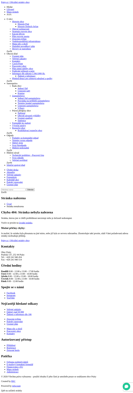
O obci (10, 19)
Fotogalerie (12, 177)
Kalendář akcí (13, 180)
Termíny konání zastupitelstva (31, 103)
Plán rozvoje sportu (20, 36)
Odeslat (30, 190)
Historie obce (18, 21)
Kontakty (16, 61)
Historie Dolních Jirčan (28, 26)
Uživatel (10, 9)
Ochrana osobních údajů (17, 362)
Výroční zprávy (19, 125)
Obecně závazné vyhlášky (29, 115)
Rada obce (16, 86)
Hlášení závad (13, 153)
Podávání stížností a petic (23, 71)
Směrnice (22, 120)
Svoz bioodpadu (19, 145)
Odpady (10, 135)
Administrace (12, 372)
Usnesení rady (24, 91)
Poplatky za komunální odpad (25, 138)
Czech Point (17, 63)
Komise (21, 93)
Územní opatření (25, 118)
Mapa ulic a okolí (20, 44)
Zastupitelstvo (18, 96)
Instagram (11, 295)
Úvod (9, 204)
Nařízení (21, 113)
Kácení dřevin (18, 34)
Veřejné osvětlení (19, 160)
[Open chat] (126, 386)
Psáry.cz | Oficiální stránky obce (15, 2)
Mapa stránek (13, 12)
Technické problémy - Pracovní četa (28, 155)
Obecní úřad (12, 54)
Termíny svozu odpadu (22, 140)
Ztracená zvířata (19, 39)
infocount (16, 386)
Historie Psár (23, 24)
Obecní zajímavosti (20, 29)
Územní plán (17, 56)
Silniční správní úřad (16, 165)
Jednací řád (23, 88)
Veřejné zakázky (19, 58)
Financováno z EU (15, 367)
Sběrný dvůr (17, 143)
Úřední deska (12, 170)
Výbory (21, 108)
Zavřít (9, 51)
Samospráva (12, 83)
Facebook (11, 293)
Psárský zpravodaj (15, 182)
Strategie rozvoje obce (22, 31)
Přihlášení (11, 345)
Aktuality (11, 172)
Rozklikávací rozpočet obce (30, 130)
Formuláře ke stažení (21, 123)
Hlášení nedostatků (20, 148)
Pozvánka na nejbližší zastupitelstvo (34, 101)
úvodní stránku (25, 223)
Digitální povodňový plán (23, 46)
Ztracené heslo (13, 350)
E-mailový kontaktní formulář (20, 364)
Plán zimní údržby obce (22, 68)
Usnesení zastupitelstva (28, 106)
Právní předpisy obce (21, 110)
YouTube (11, 298)
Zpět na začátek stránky (11, 390)
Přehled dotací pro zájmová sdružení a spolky (32, 78)
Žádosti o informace (26, 76)
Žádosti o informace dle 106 (19, 314)
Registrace (11, 348)
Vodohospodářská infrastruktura (26, 41)
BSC (13, 381)
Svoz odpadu (18, 158)
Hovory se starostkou (21, 49)
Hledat (10, 7)
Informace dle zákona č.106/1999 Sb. (28, 73)
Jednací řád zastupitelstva (29, 98)
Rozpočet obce (18, 128)
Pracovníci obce (19, 66)
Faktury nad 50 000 (15, 312)
